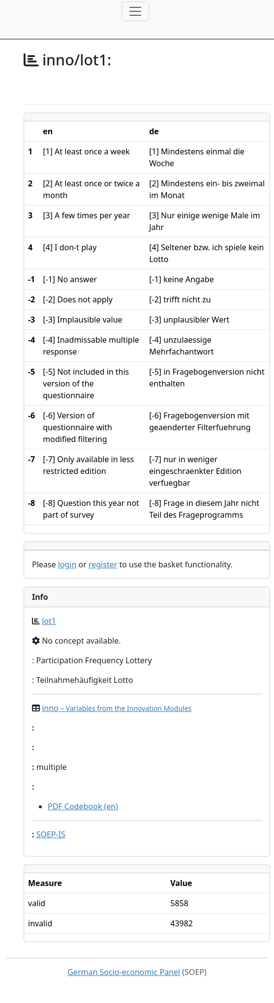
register (103, 564)
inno (116, 708)
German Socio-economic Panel (123, 972)
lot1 (49, 621)
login (67, 564)
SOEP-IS (50, 834)
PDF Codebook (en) (83, 806)
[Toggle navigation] (135, 11)
